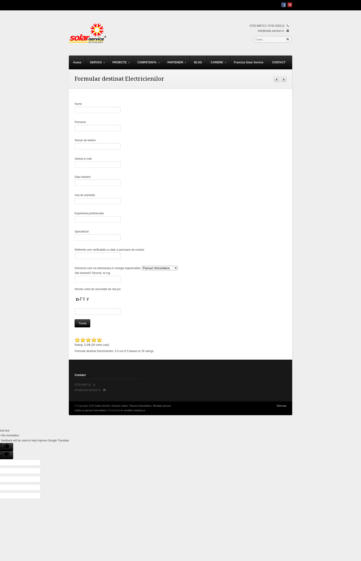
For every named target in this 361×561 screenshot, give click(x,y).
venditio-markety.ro (134, 410)
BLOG (198, 62)
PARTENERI (174, 65)
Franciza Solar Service (248, 62)
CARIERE (216, 65)
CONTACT (278, 62)
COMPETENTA (146, 65)
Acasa (77, 62)
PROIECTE (119, 65)
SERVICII (95, 65)
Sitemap (281, 405)
